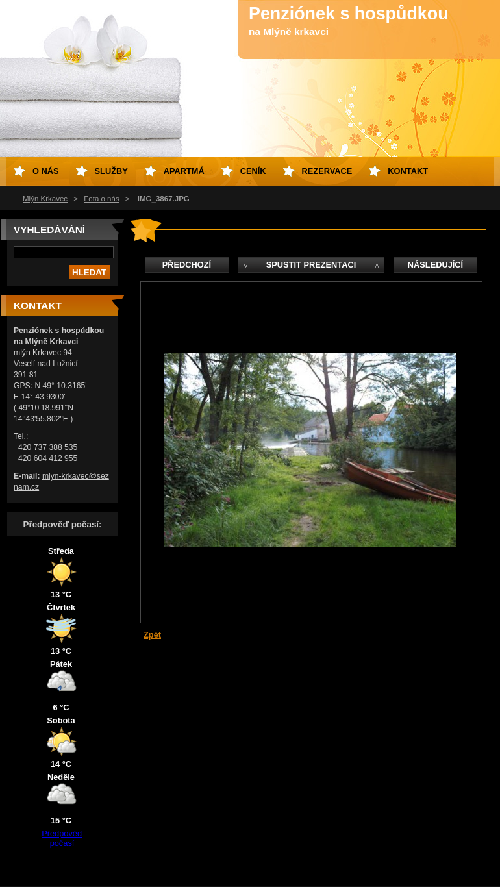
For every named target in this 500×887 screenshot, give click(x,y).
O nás (45, 171)
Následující (435, 264)
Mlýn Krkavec (45, 199)
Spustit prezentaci (311, 264)
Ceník (253, 171)
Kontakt (408, 171)
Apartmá (184, 171)
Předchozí (186, 264)
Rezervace (327, 171)
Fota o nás (101, 199)
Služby (111, 171)
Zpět (152, 635)
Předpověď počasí (62, 838)
